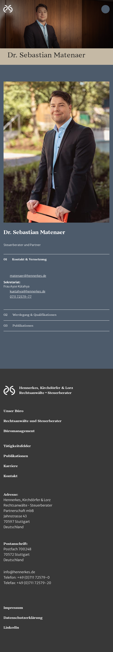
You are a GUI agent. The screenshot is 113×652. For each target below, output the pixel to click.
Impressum (13, 608)
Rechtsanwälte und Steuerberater (33, 421)
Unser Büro (13, 411)
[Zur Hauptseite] (8, 9)
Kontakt (11, 476)
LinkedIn (11, 627)
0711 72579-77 (21, 296)
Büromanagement (19, 431)
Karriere (11, 466)
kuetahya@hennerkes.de (27, 291)
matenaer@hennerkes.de (28, 276)
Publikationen (16, 456)
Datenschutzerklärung (23, 618)
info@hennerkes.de (19, 572)
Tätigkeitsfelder (17, 446)
